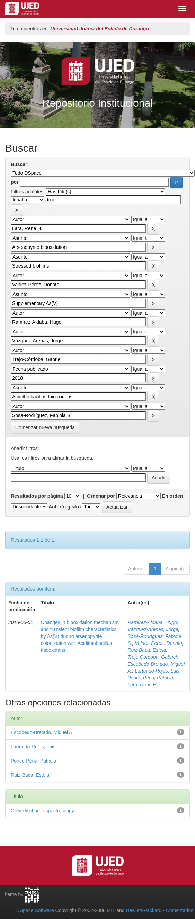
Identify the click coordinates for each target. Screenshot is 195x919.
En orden (172, 496)
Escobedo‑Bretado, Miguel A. (42, 732)
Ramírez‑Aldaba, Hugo (152, 622)
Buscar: (20, 164)
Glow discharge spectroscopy (42, 810)
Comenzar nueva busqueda (45, 427)
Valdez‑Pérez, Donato (158, 643)
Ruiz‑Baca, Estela (146, 650)
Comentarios (179, 910)
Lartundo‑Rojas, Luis (157, 671)
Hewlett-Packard (143, 910)
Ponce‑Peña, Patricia (150, 678)
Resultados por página (37, 496)
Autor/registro (64, 507)
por (15, 182)
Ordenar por (101, 496)
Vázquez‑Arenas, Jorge (152, 629)
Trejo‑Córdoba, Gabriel (152, 657)
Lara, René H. (142, 684)
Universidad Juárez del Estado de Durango (99, 28)
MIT (111, 910)
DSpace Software (35, 910)
